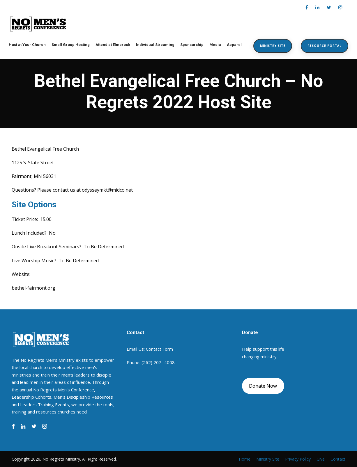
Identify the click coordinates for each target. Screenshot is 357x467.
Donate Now (263, 385)
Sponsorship (192, 44)
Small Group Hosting (71, 44)
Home (244, 459)
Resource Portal (324, 46)
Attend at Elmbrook (113, 44)
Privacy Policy (298, 459)
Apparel (234, 44)
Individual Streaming (155, 44)
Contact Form (159, 349)
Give (321, 459)
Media (215, 44)
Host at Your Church (27, 44)
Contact (338, 459)
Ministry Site (272, 46)
